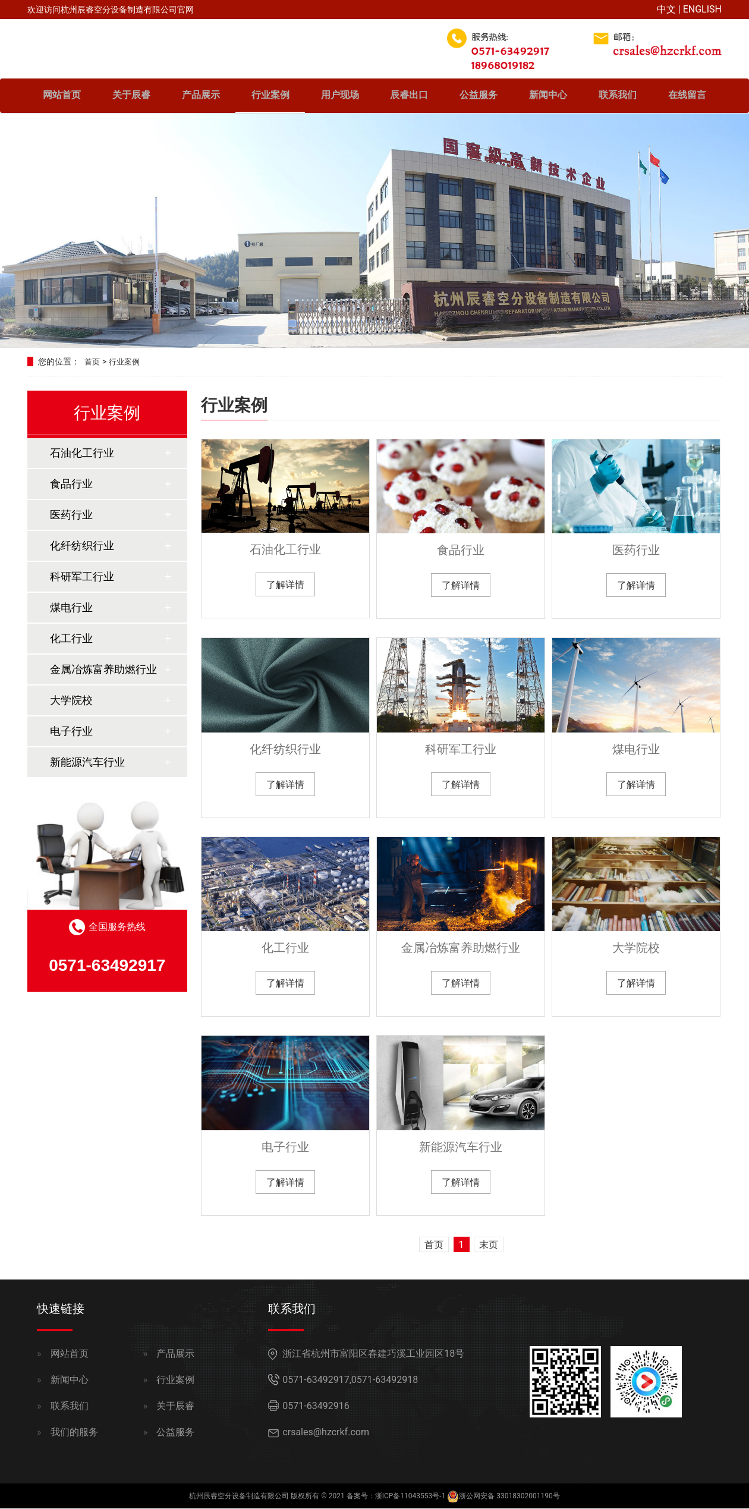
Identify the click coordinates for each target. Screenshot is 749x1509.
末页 (488, 1245)
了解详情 (285, 585)
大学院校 (636, 949)
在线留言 (687, 96)
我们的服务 (74, 1432)
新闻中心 (548, 96)
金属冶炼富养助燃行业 (460, 949)
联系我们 (618, 96)
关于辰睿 (131, 96)
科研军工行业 (460, 750)
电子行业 (285, 1147)
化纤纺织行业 (285, 750)
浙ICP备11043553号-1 (410, 1496)
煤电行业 (636, 750)
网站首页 (62, 96)
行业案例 (270, 96)
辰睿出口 (409, 96)
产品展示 (201, 96)
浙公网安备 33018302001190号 (509, 1496)
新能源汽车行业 (460, 1147)
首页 (92, 362)
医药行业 (636, 551)
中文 (666, 9)
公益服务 (479, 96)
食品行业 (460, 551)
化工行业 (285, 949)
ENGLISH (702, 9)
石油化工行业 (285, 550)
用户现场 (340, 96)
